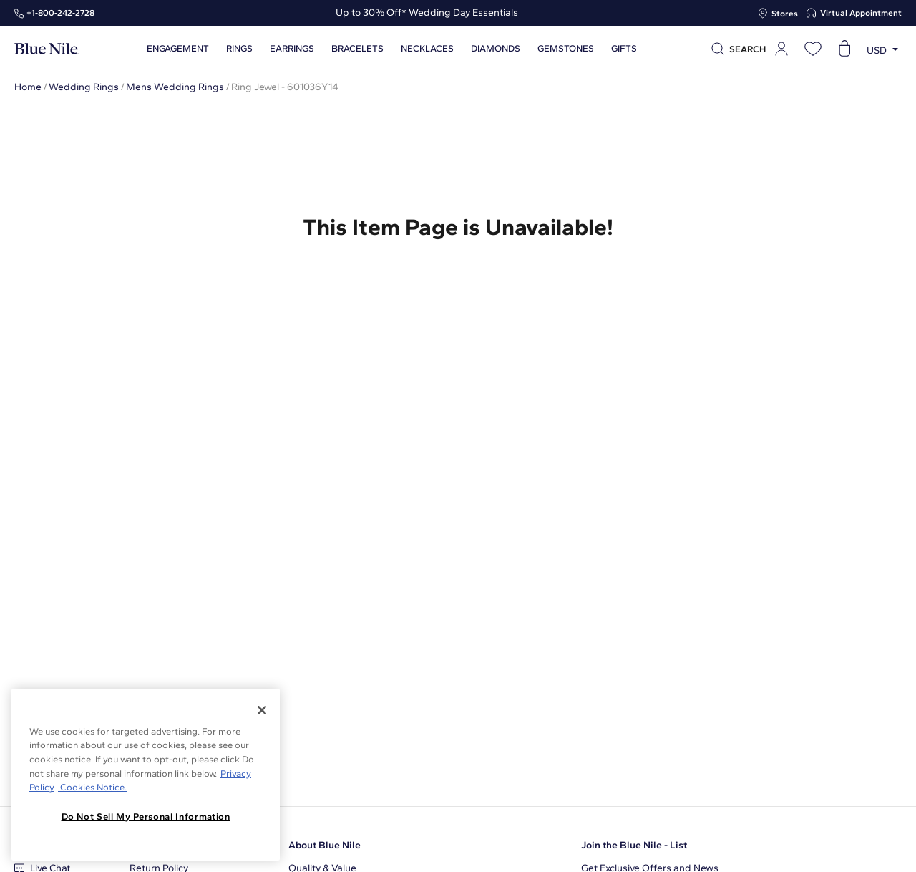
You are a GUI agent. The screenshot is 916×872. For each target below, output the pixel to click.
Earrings (289, 49)
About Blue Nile (324, 845)
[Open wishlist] (813, 48)
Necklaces (424, 49)
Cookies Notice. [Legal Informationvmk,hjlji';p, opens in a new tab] (92, 787)
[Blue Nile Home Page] (46, 49)
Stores (784, 14)
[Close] (262, 710)
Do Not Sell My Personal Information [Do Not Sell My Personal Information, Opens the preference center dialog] (146, 816)
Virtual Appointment (861, 13)
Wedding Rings (84, 87)
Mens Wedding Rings (175, 87)
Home (28, 87)
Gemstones (563, 49)
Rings (236, 49)
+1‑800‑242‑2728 (60, 13)
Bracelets (354, 49)
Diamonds (492, 49)
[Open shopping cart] (844, 48)
